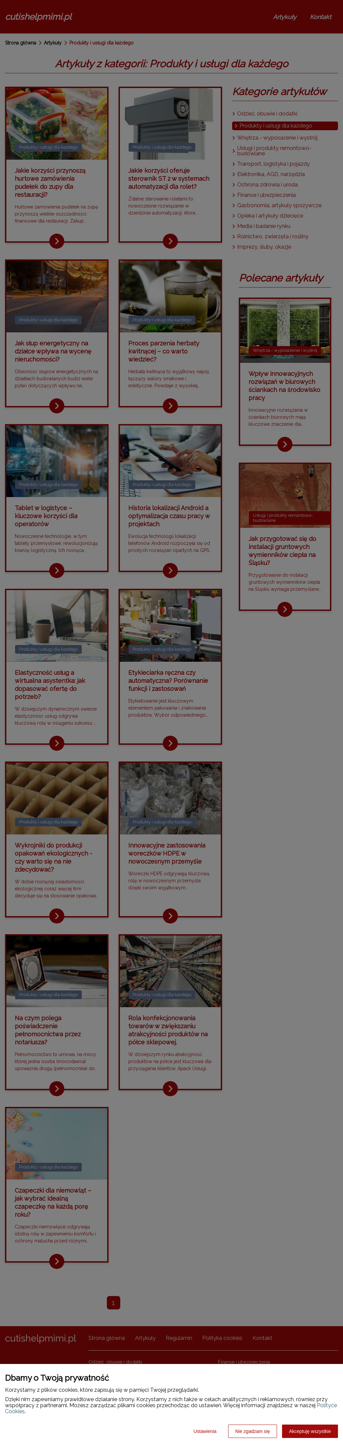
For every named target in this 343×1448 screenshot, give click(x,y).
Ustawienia (205, 1431)
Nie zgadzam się (252, 1431)
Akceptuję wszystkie (310, 1431)
